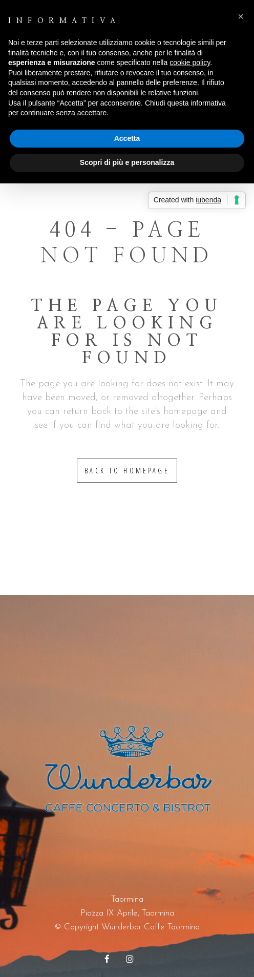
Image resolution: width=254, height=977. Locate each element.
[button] (240, 16)
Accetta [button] (127, 138)
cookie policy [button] (190, 62)
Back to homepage (127, 470)
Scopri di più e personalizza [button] (127, 162)
